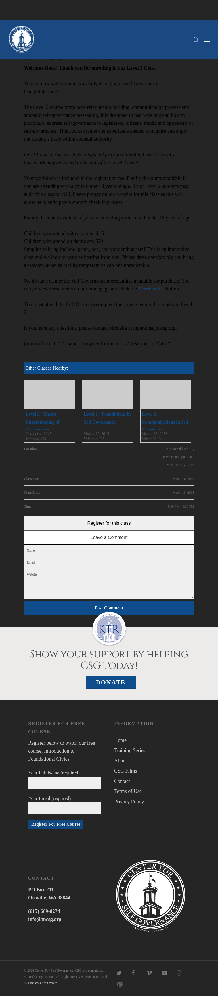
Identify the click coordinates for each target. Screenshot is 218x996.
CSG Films (125, 771)
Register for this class (109, 523)
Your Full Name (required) (64, 779)
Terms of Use (128, 791)
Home (120, 740)
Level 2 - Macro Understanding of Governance (43, 422)
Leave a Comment (109, 537)
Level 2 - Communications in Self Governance (165, 422)
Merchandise (151, 289)
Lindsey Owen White (42, 983)
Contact (122, 781)
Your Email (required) (64, 805)
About (120, 760)
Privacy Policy (129, 801)
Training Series (129, 750)
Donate (111, 682)
